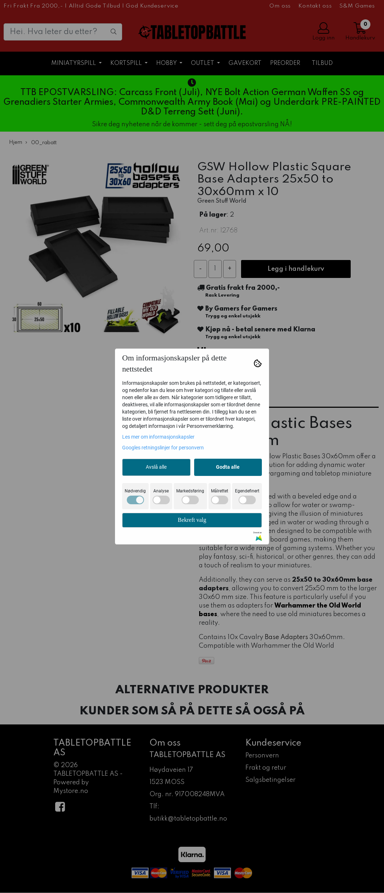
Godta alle (228, 467)
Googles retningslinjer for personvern (163, 447)
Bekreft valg (192, 520)
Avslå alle (156, 467)
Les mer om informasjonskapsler (158, 437)
